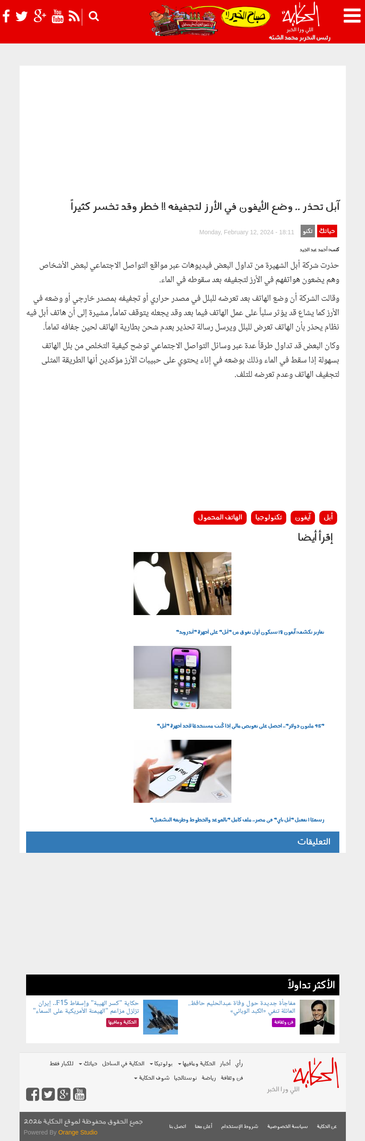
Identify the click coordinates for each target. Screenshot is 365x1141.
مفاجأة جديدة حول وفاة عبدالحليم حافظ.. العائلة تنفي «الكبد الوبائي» (241, 1007)
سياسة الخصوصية (287, 1127)
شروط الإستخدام (239, 1127)
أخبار (225, 1064)
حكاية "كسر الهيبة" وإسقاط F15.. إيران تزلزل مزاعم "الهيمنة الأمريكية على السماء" (86, 1007)
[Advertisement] (182, 131)
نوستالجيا (185, 1078)
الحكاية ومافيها (196, 1064)
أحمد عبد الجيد (314, 250)
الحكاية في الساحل (123, 1064)
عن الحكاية (327, 1127)
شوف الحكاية (152, 1078)
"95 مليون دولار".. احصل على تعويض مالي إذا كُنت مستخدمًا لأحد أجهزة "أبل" (240, 726)
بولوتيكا (161, 1064)
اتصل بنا (177, 1127)
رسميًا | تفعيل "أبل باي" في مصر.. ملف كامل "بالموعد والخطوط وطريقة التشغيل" (237, 820)
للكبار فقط (61, 1064)
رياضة (208, 1078)
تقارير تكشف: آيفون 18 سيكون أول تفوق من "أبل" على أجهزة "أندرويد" (250, 632)
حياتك (327, 231)
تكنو (307, 231)
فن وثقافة (232, 1078)
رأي (239, 1064)
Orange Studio (77, 1132)
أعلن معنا (203, 1127)
